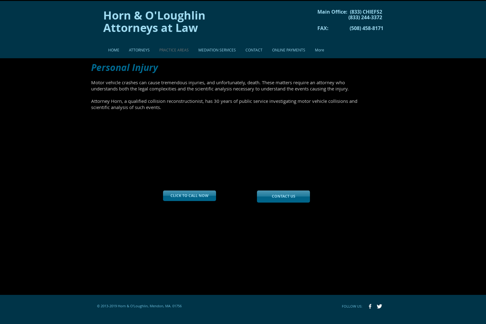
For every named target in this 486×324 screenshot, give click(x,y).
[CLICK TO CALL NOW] (189, 195)
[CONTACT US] (283, 196)
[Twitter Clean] (379, 306)
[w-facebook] (370, 306)
